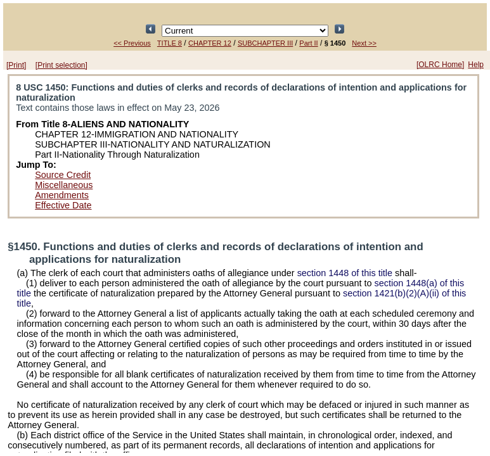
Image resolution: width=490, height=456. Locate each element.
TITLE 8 (169, 43)
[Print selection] (61, 65)
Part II (308, 43)
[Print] (16, 65)
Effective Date (63, 205)
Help (476, 64)
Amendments (62, 195)
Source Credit (63, 175)
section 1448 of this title (344, 273)
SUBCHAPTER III (265, 43)
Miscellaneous (64, 185)
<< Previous (132, 43)
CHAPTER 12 (209, 43)
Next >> (364, 43)
